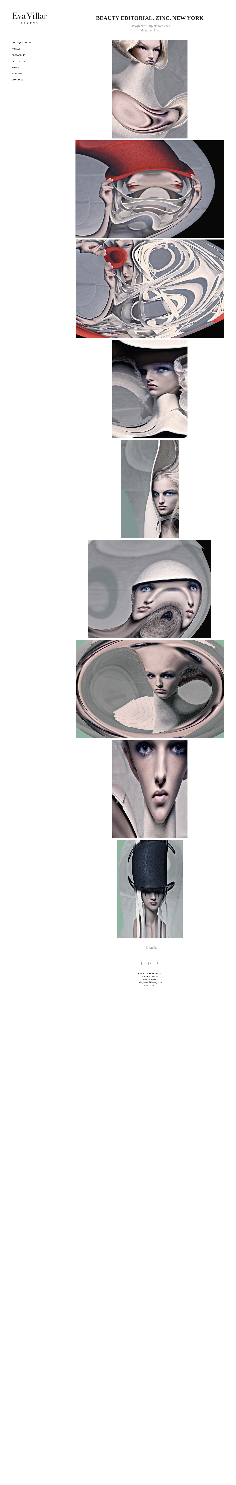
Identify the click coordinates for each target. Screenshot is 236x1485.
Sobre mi (17, 73)
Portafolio (18, 55)
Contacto (18, 80)
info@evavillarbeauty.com (150, 982)
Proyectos (18, 61)
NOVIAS (16, 49)
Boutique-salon (21, 43)
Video (15, 67)
